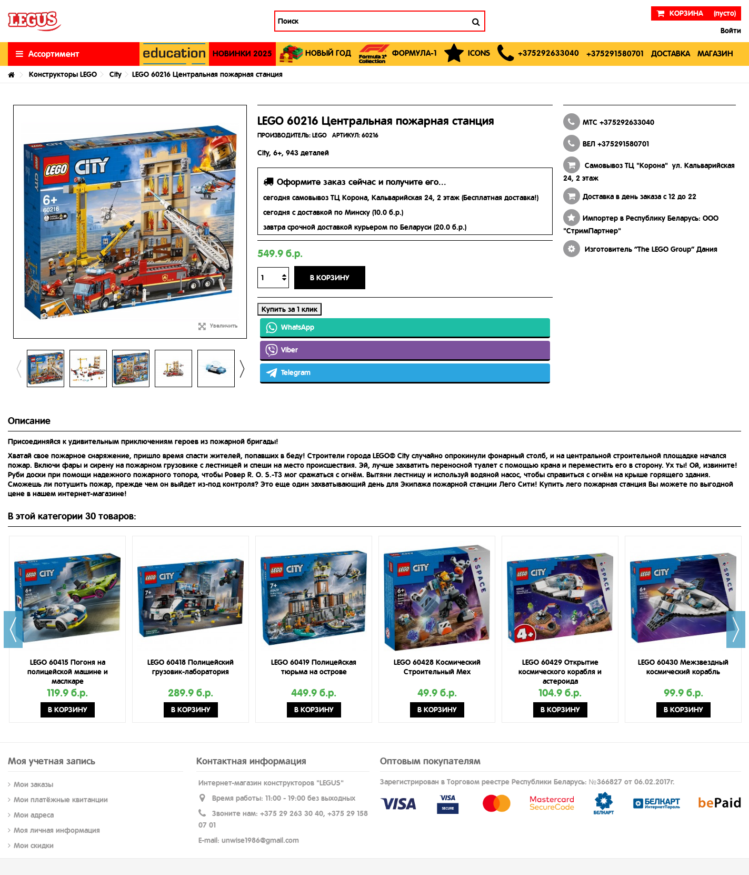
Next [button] (241, 369)
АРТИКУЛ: (346, 135)
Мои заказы (33, 784)
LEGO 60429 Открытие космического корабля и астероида (560, 671)
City (115, 74)
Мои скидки (34, 845)
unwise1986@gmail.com (260, 840)
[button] (538, 54)
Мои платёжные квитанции (61, 799)
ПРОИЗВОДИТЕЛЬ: (284, 135)
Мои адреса (34, 815)
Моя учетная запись (51, 760)
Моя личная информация (57, 830)
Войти (729, 30)
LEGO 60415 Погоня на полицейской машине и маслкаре (67, 671)
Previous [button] (18, 369)
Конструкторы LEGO (63, 74)
